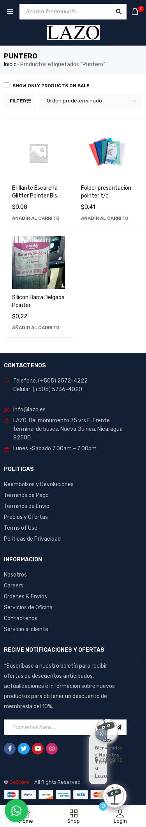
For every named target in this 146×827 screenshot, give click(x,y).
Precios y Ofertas (26, 517)
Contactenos (20, 618)
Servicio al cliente (26, 629)
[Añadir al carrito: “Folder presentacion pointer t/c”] (104, 218)
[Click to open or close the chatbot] (115, 796)
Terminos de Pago (26, 495)
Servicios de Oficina (28, 607)
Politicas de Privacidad (32, 539)
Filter (18, 101)
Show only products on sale (51, 85)
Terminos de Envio (26, 506)
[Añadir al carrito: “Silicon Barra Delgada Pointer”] (36, 327)
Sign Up (118, 727)
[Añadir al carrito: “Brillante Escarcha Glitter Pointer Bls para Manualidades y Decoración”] (36, 218)
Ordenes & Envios (25, 596)
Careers (13, 585)
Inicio (10, 64)
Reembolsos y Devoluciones (39, 484)
